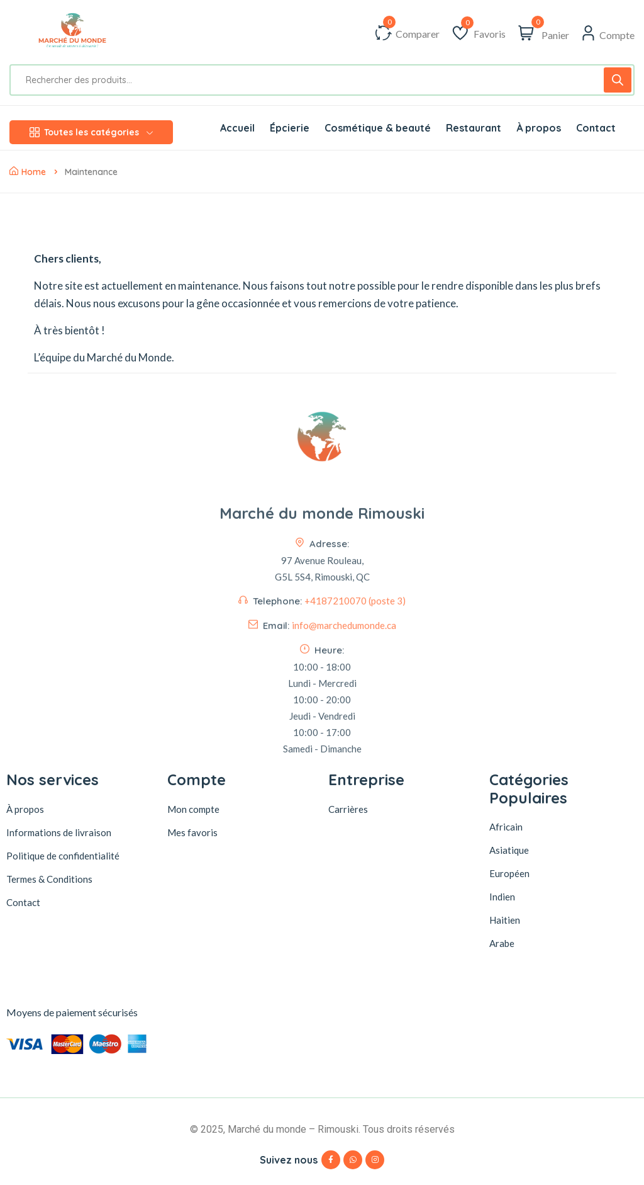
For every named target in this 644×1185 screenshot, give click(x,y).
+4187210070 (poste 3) (355, 698)
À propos (25, 809)
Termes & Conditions (49, 879)
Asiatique (509, 850)
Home (27, 172)
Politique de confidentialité (62, 855)
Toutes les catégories (91, 132)
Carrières (348, 809)
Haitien (504, 920)
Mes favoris (192, 832)
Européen (509, 873)
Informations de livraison (58, 832)
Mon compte (193, 809)
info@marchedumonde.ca (344, 723)
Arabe (501, 943)
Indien (502, 896)
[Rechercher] (617, 80)
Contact (23, 902)
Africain (506, 826)
